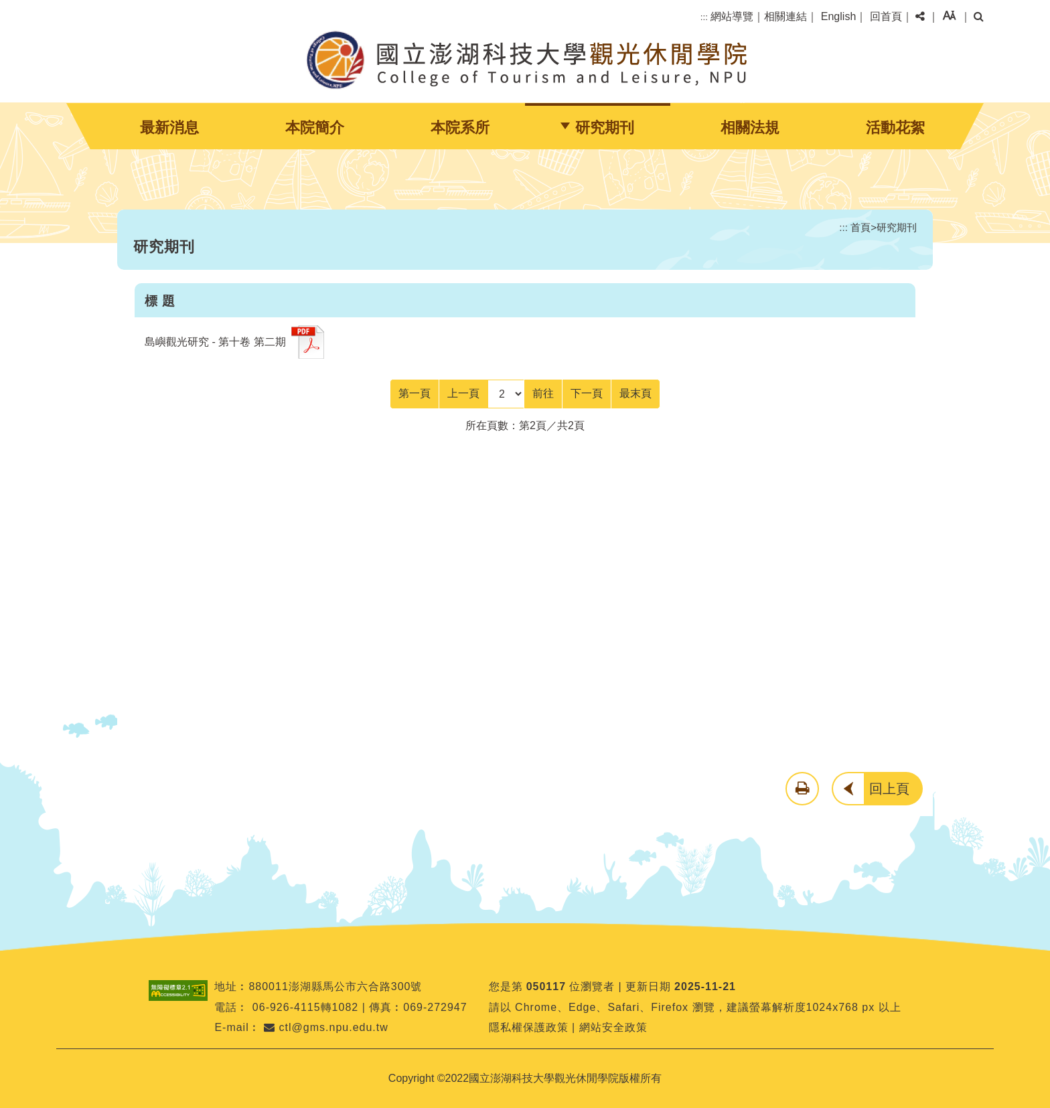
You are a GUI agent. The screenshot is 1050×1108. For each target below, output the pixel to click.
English (838, 16)
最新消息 (169, 127)
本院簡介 (314, 127)
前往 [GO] (543, 393)
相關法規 (750, 127)
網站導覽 (731, 16)
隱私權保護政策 (529, 1027)
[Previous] (463, 393)
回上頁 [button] (889, 788)
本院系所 (460, 127)
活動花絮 (895, 127)
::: (704, 17)
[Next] (586, 393)
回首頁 (886, 16)
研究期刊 (604, 127)
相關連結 (785, 16)
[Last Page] (635, 393)
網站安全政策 (613, 1027)
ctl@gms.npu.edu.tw (326, 1027)
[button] (920, 16)
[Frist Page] (414, 393)
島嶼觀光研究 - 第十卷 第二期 (215, 341)
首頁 (860, 227)
